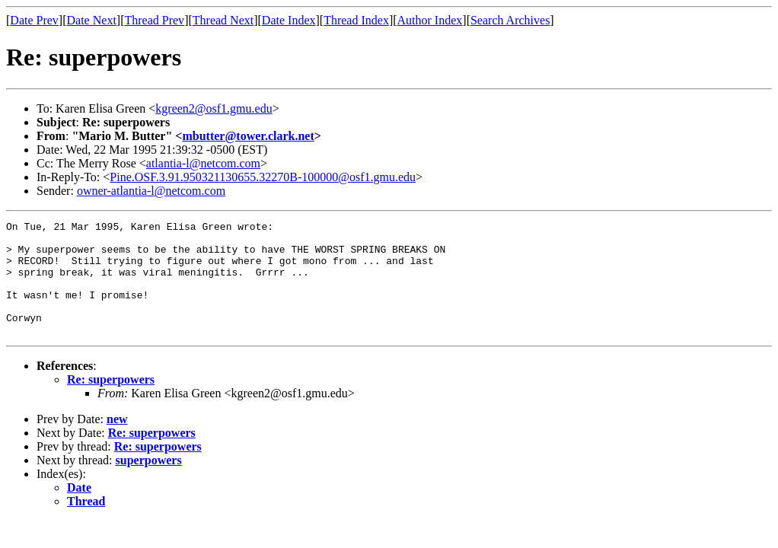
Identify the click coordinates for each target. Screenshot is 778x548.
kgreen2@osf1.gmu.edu (213, 108)
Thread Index (356, 20)
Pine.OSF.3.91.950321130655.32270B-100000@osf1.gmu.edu (263, 176)
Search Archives (510, 20)
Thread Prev (154, 20)
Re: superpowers (111, 402)
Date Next (91, 20)
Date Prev (34, 20)
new (117, 441)
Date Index (289, 20)
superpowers (149, 482)
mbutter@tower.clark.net (248, 135)
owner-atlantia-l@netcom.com (151, 190)
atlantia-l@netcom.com (203, 163)
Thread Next (223, 20)
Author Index (430, 20)
